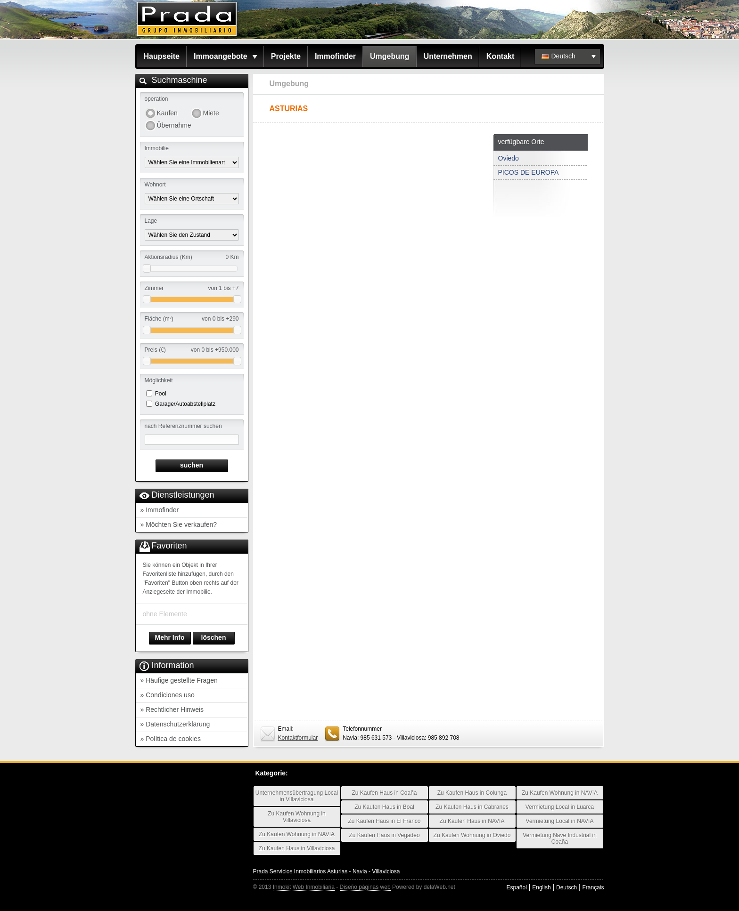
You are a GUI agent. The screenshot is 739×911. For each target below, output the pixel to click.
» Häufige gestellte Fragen (179, 680)
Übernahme (174, 125)
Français (593, 887)
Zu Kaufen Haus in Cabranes (472, 807)
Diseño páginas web (365, 887)
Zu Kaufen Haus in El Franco (384, 821)
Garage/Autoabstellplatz (185, 404)
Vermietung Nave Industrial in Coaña (560, 838)
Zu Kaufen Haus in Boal (384, 807)
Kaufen (167, 113)
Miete (211, 113)
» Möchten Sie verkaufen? (178, 524)
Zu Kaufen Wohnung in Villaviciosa (297, 816)
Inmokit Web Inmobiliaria (304, 887)
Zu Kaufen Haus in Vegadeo (384, 835)
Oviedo (508, 158)
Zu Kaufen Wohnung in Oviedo (472, 835)
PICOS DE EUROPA (528, 172)
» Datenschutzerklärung (175, 724)
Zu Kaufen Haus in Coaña (384, 793)
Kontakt (500, 56)
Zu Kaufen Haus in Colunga (472, 793)
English (541, 887)
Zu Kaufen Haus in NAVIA (472, 821)
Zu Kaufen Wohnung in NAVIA (297, 834)
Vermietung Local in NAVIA (560, 821)
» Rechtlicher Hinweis (172, 709)
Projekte (286, 56)
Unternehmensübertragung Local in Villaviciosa (296, 796)
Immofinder (335, 56)
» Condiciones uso (167, 695)
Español (516, 887)
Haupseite (162, 56)
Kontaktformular (298, 737)
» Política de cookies (170, 738)
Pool (160, 393)
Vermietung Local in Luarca (560, 807)
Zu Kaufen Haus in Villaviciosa (297, 848)
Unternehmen (448, 56)
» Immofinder (159, 510)
